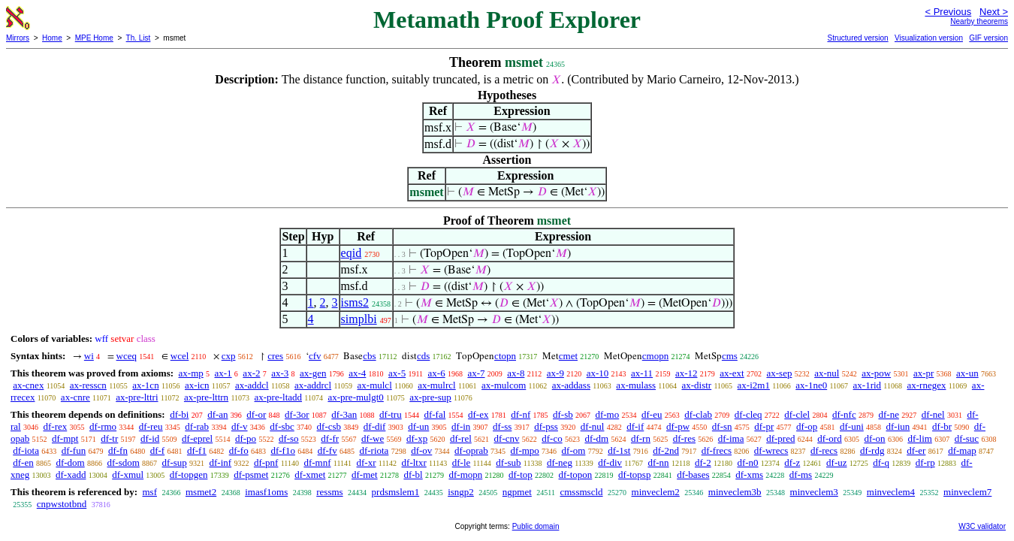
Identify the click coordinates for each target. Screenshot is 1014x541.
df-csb (329, 426)
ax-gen (313, 373)
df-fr (330, 438)
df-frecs (717, 450)
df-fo (239, 450)
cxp (229, 355)
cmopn (655, 355)
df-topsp (634, 474)
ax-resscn (88, 385)
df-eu (651, 414)
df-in (460, 426)
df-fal (434, 414)
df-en (23, 462)
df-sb (563, 414)
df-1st (619, 450)
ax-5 (397, 373)
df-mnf (316, 462)
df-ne (888, 414)
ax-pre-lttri (137, 397)
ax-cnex (28, 385)
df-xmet (309, 474)
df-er (916, 450)
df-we (372, 438)
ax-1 (223, 373)
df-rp (925, 462)
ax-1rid (867, 385)
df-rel (461, 438)
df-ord (829, 438)
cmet (568, 355)
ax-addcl (252, 385)
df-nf (520, 414)
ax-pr (923, 373)
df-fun (74, 450)
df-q (881, 462)
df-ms (800, 474)
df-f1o (282, 450)
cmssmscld (581, 491)
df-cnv (507, 438)
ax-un (967, 373)
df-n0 (747, 462)
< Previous (948, 11)
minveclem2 (656, 491)
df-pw (678, 426)
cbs (369, 355)
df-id (149, 438)
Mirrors (17, 38)
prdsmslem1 (396, 491)
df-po (245, 438)
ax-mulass (636, 385)
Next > (993, 11)
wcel (180, 355)
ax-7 (475, 373)
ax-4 (357, 373)
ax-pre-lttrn (206, 397)
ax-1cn (145, 385)
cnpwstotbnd (61, 503)
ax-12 (686, 373)
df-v (239, 426)
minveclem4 (891, 491)
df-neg (559, 462)
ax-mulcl (375, 385)
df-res (684, 438)
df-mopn (465, 474)
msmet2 (201, 491)
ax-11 (642, 373)
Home (52, 38)
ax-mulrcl (437, 385)
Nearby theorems (979, 21)
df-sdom (123, 462)
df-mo (607, 414)
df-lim (919, 438)
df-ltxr (414, 462)
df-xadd (71, 474)
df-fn (118, 450)
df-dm (596, 438)
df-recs (823, 450)
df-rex (55, 426)
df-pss (546, 426)
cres (275, 355)
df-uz (836, 462)
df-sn (722, 426)
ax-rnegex (926, 385)
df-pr (764, 426)
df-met (365, 474)
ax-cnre (75, 397)
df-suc (967, 438)
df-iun (898, 426)
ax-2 (251, 373)
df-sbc (282, 426)
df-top (521, 474)
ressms (329, 491)
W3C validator (982, 526)
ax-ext (732, 373)
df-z (792, 462)
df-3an (344, 414)
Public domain (536, 526)
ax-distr (696, 385)
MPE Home (94, 38)
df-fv (327, 450)
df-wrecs (771, 450)
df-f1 (197, 450)
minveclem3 (814, 491)
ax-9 (555, 373)
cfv (315, 355)
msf (149, 491)
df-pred (780, 438)
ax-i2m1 (754, 385)
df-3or (297, 414)
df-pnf (266, 462)
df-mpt (65, 438)
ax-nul (826, 373)
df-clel (797, 414)
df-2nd (666, 450)
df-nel (933, 414)
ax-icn (197, 385)
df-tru (390, 414)
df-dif (375, 426)
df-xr (366, 462)
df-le (461, 462)
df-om (574, 450)
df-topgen (189, 474)
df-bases (693, 474)
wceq (126, 355)
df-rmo (102, 426)
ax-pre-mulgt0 (355, 397)
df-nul (593, 426)
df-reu (151, 426)
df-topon (576, 474)
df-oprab (471, 450)
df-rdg (872, 450)
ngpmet (517, 491)
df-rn (640, 438)
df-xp (416, 438)
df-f (157, 450)
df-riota (373, 450)
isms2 (355, 302)
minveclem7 (967, 491)
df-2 (703, 462)
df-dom (70, 462)
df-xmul (127, 474)
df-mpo (525, 450)
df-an (217, 414)
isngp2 (461, 491)
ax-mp (191, 373)
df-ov (421, 450)
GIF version (988, 38)
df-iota (26, 450)
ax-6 (436, 373)
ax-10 (598, 373)
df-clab (698, 414)
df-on (874, 438)
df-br (942, 426)
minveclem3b (735, 491)
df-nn (657, 462)
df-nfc (844, 414)
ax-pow (876, 373)
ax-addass (571, 385)
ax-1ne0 (811, 385)
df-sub (508, 462)
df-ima (731, 438)
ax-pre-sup (430, 397)
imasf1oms (266, 491)
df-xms (749, 474)
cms (730, 355)
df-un (418, 426)
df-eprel (197, 438)
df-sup (174, 462)
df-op (806, 426)
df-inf (221, 462)
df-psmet (251, 474)
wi (89, 355)
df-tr (109, 438)
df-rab (197, 426)
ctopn (505, 355)
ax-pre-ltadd (279, 397)
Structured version (857, 38)
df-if (635, 426)
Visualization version (929, 38)
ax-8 (515, 373)
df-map (962, 450)
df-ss (502, 426)
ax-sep (779, 373)
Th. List (138, 38)
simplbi (359, 319)
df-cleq (748, 414)
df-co (552, 438)
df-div (610, 462)
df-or (256, 414)
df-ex (478, 414)
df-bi (179, 414)
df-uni (852, 426)
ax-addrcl (312, 385)
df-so (289, 438)
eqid (351, 252)
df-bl (412, 474)
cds (423, 355)
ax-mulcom (503, 385)
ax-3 (279, 373)
